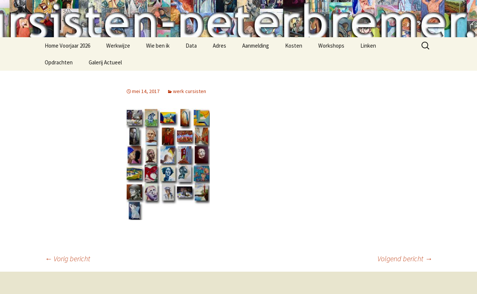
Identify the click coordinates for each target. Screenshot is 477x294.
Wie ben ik (158, 45)
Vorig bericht (67, 258)
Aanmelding (255, 45)
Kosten (293, 45)
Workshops (331, 45)
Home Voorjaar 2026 (67, 45)
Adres (219, 45)
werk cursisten (189, 91)
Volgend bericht (405, 258)
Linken (368, 45)
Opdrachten (59, 62)
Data (191, 45)
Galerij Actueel (105, 62)
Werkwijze (118, 45)
